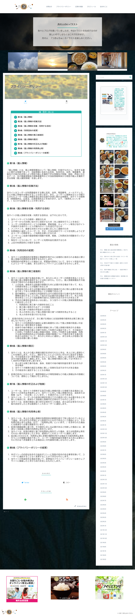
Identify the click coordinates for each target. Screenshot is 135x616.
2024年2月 (103, 421)
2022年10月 (103, 488)
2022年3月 (103, 517)
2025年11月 (103, 341)
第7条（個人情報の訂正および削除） (34, 151)
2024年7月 (103, 400)
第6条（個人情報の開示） (30, 146)
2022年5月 (103, 509)
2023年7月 (103, 450)
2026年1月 (103, 332)
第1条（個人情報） (27, 118)
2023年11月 (103, 433)
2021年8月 (103, 546)
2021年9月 (103, 542)
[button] (130, 77)
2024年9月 (103, 391)
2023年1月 (103, 475)
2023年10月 (103, 437)
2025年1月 (103, 374)
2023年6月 (103, 454)
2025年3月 (103, 366)
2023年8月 (103, 446)
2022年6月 (103, 505)
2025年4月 (103, 362)
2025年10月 (103, 345)
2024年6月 (103, 404)
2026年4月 (103, 320)
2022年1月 (103, 525)
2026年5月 (103, 316)
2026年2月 (103, 328)
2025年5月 (103, 358)
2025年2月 (103, 370)
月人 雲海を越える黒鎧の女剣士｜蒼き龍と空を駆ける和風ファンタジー (114, 277)
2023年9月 (103, 442)
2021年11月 (103, 534)
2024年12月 (103, 379)
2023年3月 (103, 467)
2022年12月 (103, 479)
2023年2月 (103, 471)
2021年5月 (103, 559)
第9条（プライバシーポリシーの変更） (35, 162)
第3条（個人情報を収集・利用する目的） (36, 129)
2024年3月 (103, 416)
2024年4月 (103, 412)
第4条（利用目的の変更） (30, 134)
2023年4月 (103, 463)
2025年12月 (103, 337)
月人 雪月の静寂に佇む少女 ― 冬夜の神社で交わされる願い (114, 271)
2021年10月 (103, 538)
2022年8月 (103, 496)
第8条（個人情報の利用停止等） (32, 157)
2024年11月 (103, 383)
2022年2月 (103, 521)
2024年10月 (103, 387)
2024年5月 (103, 408)
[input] (114, 77)
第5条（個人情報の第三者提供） (32, 140)
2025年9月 (103, 349)
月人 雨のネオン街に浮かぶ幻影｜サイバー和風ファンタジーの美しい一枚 (114, 258)
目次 (45, 112)
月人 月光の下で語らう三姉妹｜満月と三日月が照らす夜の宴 (114, 264)
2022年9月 (103, 492)
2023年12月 (103, 429)
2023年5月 (103, 458)
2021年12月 (103, 530)
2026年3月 (103, 324)
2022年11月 (103, 484)
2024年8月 (103, 395)
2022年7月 (103, 500)
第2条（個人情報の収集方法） (31, 123)
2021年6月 (103, 555)
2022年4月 (103, 513)
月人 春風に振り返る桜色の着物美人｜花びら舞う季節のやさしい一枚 (114, 251)
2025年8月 (103, 353)
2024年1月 (103, 425)
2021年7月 (103, 551)
